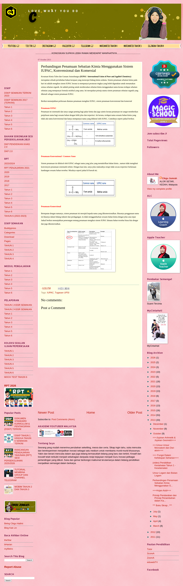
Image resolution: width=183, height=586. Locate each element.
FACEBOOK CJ (68, 46)
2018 (6, 181)
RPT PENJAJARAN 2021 (16, 168)
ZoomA (150, 558)
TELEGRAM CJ (87, 46)
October (157, 433)
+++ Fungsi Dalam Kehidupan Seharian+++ (166, 456)
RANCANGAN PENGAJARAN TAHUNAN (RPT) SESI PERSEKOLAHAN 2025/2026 (18, 456)
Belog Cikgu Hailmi (13, 523)
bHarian (8, 544)
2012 (153, 532)
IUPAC (50, 292)
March (156, 526)
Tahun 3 (8, 115)
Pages (7, 241)
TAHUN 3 (9, 254)
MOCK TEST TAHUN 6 (15, 377)
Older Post (134, 412)
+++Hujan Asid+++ (162, 490)
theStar (7, 540)
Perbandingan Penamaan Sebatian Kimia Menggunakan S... (165, 483)
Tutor (149, 549)
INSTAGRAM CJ (49, 46)
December (158, 424)
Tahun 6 (8, 129)
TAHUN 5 (9, 368)
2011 (153, 537)
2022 (153, 377)
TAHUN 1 (9, 245)
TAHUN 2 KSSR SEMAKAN (18, 309)
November (158, 428)
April (155, 521)
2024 (153, 367)
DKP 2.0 (8, 151)
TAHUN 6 (9, 372)
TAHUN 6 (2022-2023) (15, 216)
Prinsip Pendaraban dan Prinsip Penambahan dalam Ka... (165, 498)
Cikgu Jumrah (169, 178)
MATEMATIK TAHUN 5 (132, 46)
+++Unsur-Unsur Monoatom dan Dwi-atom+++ (163, 448)
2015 (153, 410)
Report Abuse (12, 566)
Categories (9, 232)
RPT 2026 (10, 385)
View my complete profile (159, 189)
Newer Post (46, 412)
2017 (6, 185)
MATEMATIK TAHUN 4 (108, 46)
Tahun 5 (8, 124)
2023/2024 (9, 163)
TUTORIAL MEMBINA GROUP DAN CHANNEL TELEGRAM (16, 475)
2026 (153, 357)
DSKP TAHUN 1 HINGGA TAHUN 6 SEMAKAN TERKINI (22, 439)
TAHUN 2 (9, 250)
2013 (153, 420)
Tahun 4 (8, 120)
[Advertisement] (90, 389)
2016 (153, 405)
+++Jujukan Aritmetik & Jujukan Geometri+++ (164, 439)
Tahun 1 (8, 107)
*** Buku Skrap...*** (162, 505)
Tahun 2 (8, 111)
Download (9, 237)
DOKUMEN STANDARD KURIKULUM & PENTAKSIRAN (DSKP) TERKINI (17, 423)
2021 (153, 381)
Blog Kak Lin (10, 528)
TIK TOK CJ (31, 46)
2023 (153, 372)
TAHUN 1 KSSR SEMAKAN (18, 305)
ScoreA (150, 553)
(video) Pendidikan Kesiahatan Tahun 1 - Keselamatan (164, 465)
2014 (153, 415)
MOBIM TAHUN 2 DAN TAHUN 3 (23, 488)
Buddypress (10, 228)
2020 (6, 172)
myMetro (8, 549)
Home (91, 412)
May (155, 516)
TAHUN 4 (9, 258)
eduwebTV (152, 562)
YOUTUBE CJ (13, 46)
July (155, 511)
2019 (6, 176)
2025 (153, 362)
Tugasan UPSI (62, 292)
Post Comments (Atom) (63, 419)
